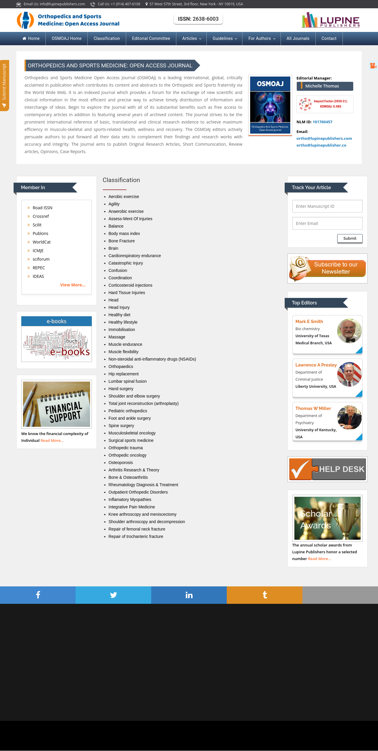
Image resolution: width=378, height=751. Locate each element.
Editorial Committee (151, 38)
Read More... (52, 440)
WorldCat (38, 242)
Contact (329, 38)
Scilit (34, 225)
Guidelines (224, 39)
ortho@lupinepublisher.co (321, 145)
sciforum (38, 259)
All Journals (298, 38)
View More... (73, 285)
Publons (37, 233)
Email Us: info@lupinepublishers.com (51, 4)
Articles (191, 39)
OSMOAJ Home (67, 38)
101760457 (323, 121)
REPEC (36, 267)
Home (31, 38)
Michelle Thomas (322, 86)
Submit (349, 238)
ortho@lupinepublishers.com (324, 138)
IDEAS (35, 276)
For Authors (261, 39)
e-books (56, 321)
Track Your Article (311, 187)
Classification (107, 38)
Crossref (38, 216)
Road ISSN (40, 207)
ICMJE (35, 250)
